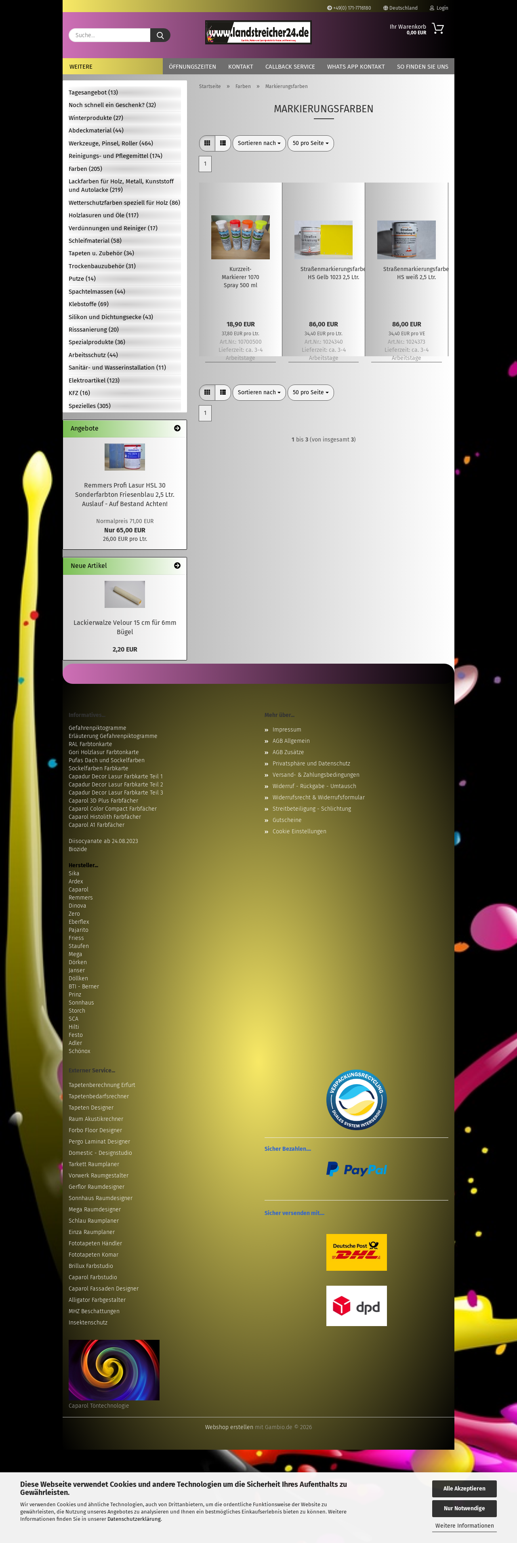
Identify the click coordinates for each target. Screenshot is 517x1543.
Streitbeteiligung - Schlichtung (312, 808)
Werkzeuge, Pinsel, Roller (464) (111, 143)
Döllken (78, 978)
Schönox (79, 1051)
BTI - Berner (84, 986)
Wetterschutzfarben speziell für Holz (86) (124, 202)
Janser (77, 970)
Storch (77, 1010)
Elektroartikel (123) (94, 380)
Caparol (78, 889)
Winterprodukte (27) (96, 118)
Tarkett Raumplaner (94, 1164)
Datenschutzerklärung (134, 1519)
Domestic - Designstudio (100, 1153)
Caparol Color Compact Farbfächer (113, 808)
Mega (75, 954)
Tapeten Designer (91, 1107)
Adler (75, 1043)
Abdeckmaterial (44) (96, 130)
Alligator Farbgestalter (97, 1300)
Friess (76, 938)
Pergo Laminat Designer (99, 1141)
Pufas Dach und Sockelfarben (107, 760)
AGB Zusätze (288, 752)
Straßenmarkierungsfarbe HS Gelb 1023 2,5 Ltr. (333, 273)
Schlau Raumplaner (94, 1220)
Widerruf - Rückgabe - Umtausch (314, 786)
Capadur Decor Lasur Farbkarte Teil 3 (116, 792)
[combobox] (259, 143)
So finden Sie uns (422, 66)
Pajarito (78, 930)
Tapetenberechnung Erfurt (102, 1085)
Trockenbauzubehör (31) (102, 266)
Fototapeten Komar (93, 1254)
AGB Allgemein (291, 741)
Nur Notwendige (464, 1508)
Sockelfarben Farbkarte (98, 768)
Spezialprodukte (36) (97, 342)
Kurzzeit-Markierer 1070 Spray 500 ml (240, 277)
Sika (74, 873)
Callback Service (290, 66)
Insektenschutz (88, 1322)
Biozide (78, 849)
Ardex (76, 881)
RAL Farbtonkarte (90, 744)
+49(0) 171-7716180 (349, 8)
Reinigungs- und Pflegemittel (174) (115, 156)
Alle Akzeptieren (464, 1488)
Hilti (74, 1027)
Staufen (79, 946)
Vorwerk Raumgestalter (98, 1175)
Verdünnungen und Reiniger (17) (113, 228)
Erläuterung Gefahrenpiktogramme (113, 736)
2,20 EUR (125, 649)
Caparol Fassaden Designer (104, 1288)
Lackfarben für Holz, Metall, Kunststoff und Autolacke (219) (121, 185)
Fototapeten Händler (95, 1243)
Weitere (80, 66)
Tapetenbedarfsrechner (99, 1096)
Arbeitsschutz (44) (93, 355)
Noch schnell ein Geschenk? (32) (112, 105)
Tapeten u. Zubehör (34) (101, 253)
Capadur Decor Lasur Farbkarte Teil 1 (116, 776)
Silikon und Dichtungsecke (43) (111, 317)
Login (439, 8)
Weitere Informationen (464, 1525)
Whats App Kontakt (356, 66)
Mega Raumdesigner (95, 1209)
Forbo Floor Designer (95, 1130)
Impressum (287, 729)
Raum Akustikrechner (96, 1119)
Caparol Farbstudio (93, 1277)
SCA (73, 1018)
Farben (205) (85, 168)
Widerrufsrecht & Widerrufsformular (319, 797)
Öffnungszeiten (192, 66)
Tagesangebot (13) (93, 92)
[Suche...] (160, 35)
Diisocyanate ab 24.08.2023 (103, 841)
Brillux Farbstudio (91, 1266)
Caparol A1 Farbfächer (96, 825)
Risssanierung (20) (94, 329)
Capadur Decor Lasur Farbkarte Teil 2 (116, 784)
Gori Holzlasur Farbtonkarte (104, 752)
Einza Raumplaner (92, 1232)
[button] (207, 143)
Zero (74, 913)
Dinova (77, 905)
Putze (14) (82, 278)
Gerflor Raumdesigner (96, 1187)
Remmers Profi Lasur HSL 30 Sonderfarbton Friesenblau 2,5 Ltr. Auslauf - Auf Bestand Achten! (124, 494)
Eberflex (79, 922)
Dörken (78, 962)
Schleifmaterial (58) (95, 240)
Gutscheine (287, 820)
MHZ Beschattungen (94, 1311)
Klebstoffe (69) (89, 304)
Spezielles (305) (90, 406)
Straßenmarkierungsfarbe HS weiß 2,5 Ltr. (416, 273)
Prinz (75, 994)
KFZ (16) (79, 393)
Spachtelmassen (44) (97, 291)
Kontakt (240, 66)
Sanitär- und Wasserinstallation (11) (117, 367)
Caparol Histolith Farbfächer (105, 817)
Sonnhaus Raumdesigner (100, 1198)
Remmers (81, 897)
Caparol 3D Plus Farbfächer (103, 800)
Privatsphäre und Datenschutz (311, 763)
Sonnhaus (81, 1002)
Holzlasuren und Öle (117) (104, 215)
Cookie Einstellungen (299, 831)
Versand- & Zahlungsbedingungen (316, 775)
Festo (76, 1035)
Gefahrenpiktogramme (97, 728)
